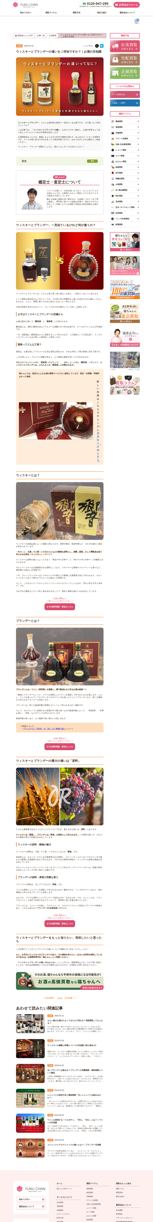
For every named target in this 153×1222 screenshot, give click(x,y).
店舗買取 (60, 1152)
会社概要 (119, 1152)
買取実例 (119, 1134)
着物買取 (89, 1130)
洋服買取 (89, 1138)
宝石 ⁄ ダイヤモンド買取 (95, 1188)
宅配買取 (60, 1148)
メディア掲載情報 (122, 1171)
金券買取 (89, 1192)
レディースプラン (63, 1155)
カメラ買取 (90, 1153)
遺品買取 (60, 1163)
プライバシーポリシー (124, 1159)
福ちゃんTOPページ (64, 1130)
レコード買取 (91, 1149)
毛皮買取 (89, 1184)
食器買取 (89, 1134)
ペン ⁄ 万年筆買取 (92, 1196)
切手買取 (89, 1165)
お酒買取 (89, 1173)
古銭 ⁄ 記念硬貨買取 (93, 1146)
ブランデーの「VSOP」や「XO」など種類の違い (44, 666)
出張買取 (60, 1144)
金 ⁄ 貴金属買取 (92, 1177)
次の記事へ (79, 937)
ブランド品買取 (92, 1142)
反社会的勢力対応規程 (124, 1167)
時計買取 (89, 1180)
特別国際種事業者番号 (124, 1163)
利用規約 (119, 1155)
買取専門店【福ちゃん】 (75, 1217)
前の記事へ (39, 937)
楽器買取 (89, 1161)
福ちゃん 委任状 (122, 1175)
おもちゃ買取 (91, 1157)
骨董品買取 (90, 1169)
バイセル (119, 1192)
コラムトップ (60, 937)
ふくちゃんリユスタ (123, 1179)
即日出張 (60, 1159)
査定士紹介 (120, 1138)
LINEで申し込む (63, 1167)
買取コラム (120, 1130)
